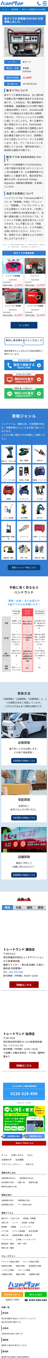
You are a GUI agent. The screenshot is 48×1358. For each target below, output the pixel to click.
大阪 (18, 907)
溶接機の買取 (34, 1255)
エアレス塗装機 (18, 1212)
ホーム (4, 9)
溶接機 (13, 1208)
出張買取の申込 (13, 1117)
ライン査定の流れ (25, 1186)
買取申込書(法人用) (9, 1168)
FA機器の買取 (6, 1255)
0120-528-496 (16, 1045)
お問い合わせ (17, 1136)
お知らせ (30, 1145)
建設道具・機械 (7, 1225)
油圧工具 (4, 1216)
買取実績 (14, 9)
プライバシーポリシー (11, 1145)
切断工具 (4, 1204)
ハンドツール (6, 1220)
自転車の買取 (6, 1247)
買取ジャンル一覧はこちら (24, 567)
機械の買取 (20, 1255)
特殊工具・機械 (7, 1229)
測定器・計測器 (28, 1204)
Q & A (30, 1136)
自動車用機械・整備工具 (22, 1216)
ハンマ (15, 1204)
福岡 (29, 907)
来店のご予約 (25, 1124)
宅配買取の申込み (26, 1159)
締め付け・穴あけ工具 (10, 1199)
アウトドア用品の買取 (10, 1243)
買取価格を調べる (12, 1275)
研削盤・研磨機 (29, 1199)
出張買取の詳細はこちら (24, 760)
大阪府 (5, 1309)
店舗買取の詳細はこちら (24, 874)
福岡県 (5, 1321)
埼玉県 (5, 1294)
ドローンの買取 (24, 1251)
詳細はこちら (24, 985)
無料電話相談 (24, 1091)
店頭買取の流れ (7, 1186)
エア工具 (4, 1212)
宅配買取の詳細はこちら (24, 817)
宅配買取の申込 (35, 1117)
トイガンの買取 (7, 1251)
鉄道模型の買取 (35, 1247)
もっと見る (24, 325)
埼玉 (7, 907)
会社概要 (19, 1140)
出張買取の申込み (8, 1159)
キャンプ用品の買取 (31, 1243)
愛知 (40, 907)
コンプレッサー (26, 1208)
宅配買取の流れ (24, 1181)
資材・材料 (22, 1225)
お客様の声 (6, 1140)
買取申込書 (33, 1163)
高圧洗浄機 (33, 1212)
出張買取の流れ (7, 1181)
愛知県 (5, 1332)
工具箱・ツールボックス (26, 1220)
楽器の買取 (20, 1247)
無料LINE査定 (35, 1275)
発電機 (4, 1208)
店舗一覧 (21, 1163)
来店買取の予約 (7, 1163)
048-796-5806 (16, 972)
